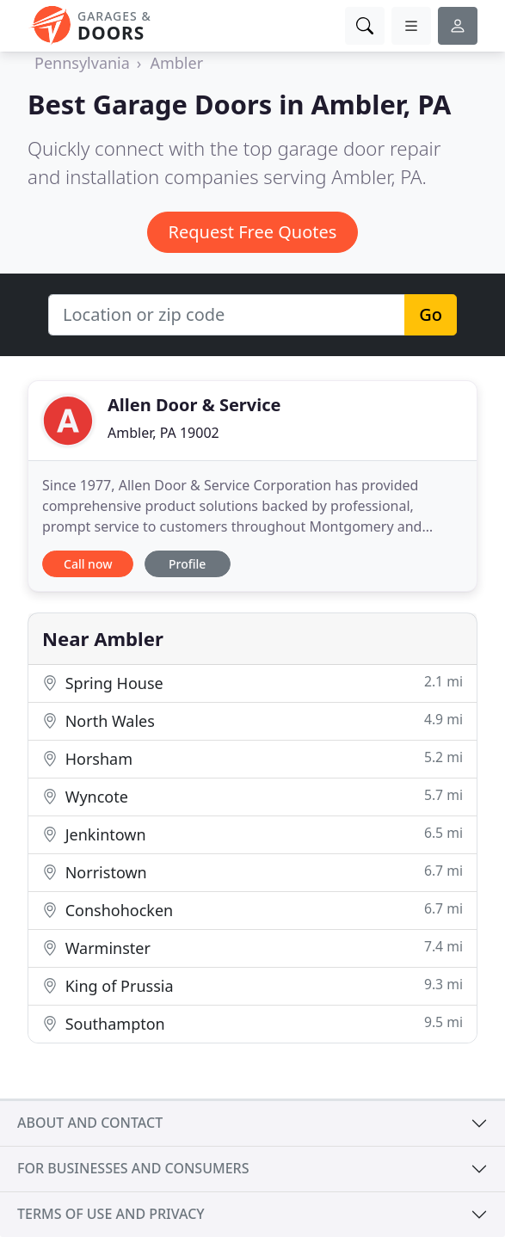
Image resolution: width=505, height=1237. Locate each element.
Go (430, 314)
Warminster (252, 947)
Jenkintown (252, 834)
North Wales (252, 720)
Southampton (252, 1023)
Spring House (252, 682)
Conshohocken (252, 909)
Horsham (252, 758)
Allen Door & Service (194, 404)
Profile (187, 564)
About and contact (90, 1122)
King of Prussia (252, 985)
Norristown (252, 872)
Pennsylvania (82, 62)
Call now (88, 564)
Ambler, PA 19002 (163, 432)
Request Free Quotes (253, 231)
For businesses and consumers (133, 1168)
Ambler (176, 62)
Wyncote (252, 796)
